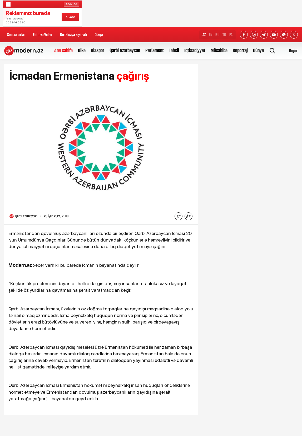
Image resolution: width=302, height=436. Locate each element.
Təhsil (174, 50)
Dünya (258, 50)
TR (224, 34)
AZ (204, 34)
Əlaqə (99, 34)
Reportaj (240, 50)
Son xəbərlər (16, 34)
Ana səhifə (63, 50)
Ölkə (82, 50)
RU (217, 34)
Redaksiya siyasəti (73, 34)
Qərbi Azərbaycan (125, 50)
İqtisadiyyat (194, 50)
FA (230, 34)
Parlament (154, 50)
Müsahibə (219, 50)
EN (210, 34)
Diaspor (97, 50)
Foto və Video (42, 34)
